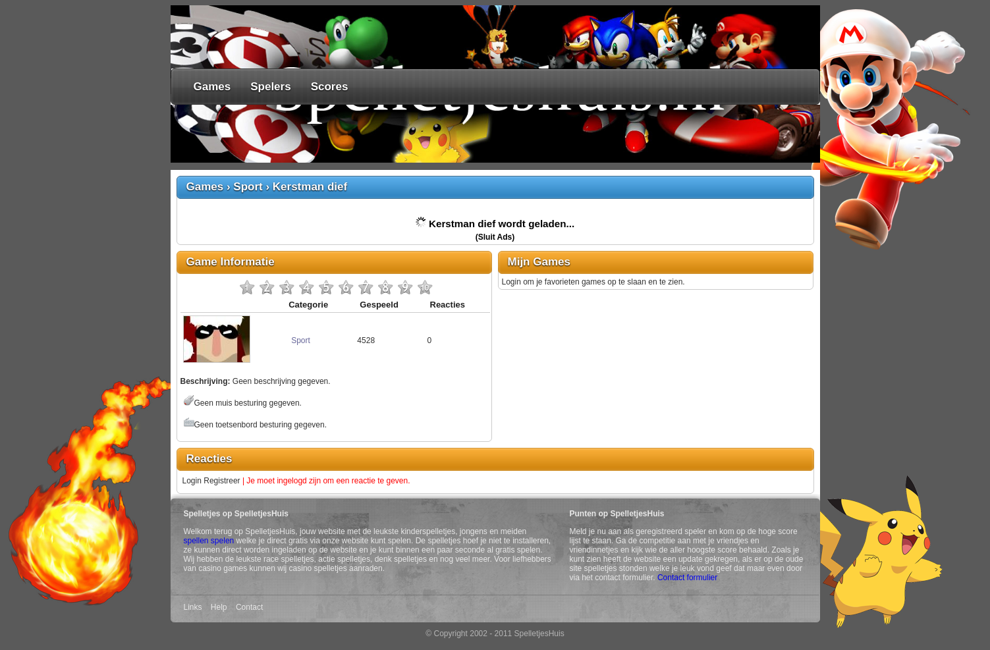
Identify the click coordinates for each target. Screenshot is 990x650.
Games (212, 86)
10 (425, 287)
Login (192, 480)
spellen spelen (209, 540)
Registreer (222, 480)
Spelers (270, 86)
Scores (329, 86)
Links (193, 607)
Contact (249, 607)
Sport (247, 186)
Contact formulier (687, 577)
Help (219, 607)
